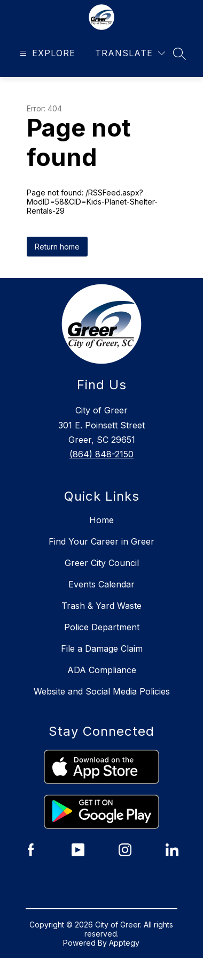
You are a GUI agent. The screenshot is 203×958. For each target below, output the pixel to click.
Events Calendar (101, 584)
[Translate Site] (130, 53)
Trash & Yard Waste (101, 605)
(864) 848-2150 (101, 454)
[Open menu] (46, 53)
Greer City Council (102, 562)
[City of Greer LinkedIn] (172, 850)
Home (101, 520)
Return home (57, 246)
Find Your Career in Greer (101, 541)
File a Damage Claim (102, 648)
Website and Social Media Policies (102, 691)
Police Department (101, 627)
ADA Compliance (101, 670)
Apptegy (124, 942)
